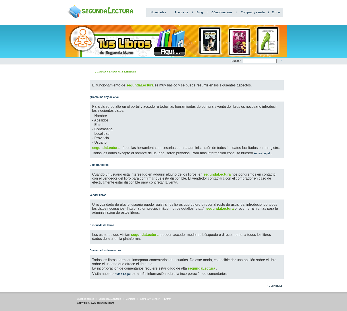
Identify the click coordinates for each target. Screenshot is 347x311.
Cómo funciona (221, 12)
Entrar (276, 12)
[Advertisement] (150, 61)
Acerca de (181, 12)
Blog (200, 12)
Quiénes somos (85, 298)
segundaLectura (105, 302)
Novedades (158, 12)
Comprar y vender (253, 12)
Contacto (130, 298)
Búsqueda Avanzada (110, 298)
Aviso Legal (262, 153)
